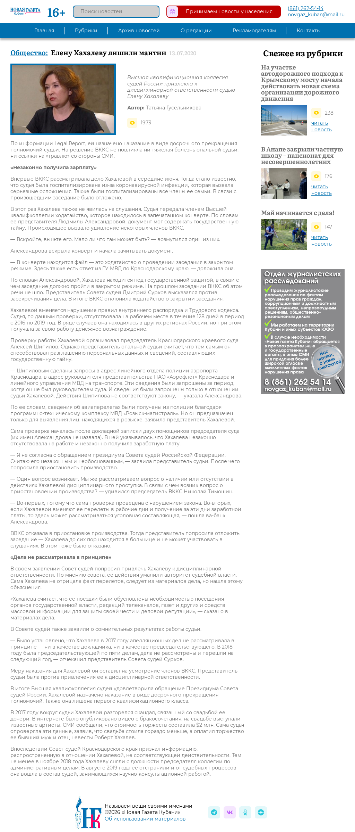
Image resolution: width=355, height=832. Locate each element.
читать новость (321, 126)
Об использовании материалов (145, 819)
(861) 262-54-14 (305, 8)
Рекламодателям (254, 30)
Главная (44, 30)
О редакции (196, 30)
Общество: (29, 52)
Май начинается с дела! (298, 212)
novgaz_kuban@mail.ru (316, 14)
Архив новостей (139, 30)
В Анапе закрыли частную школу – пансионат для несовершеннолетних (302, 155)
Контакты (309, 30)
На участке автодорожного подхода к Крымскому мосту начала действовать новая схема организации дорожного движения (302, 82)
